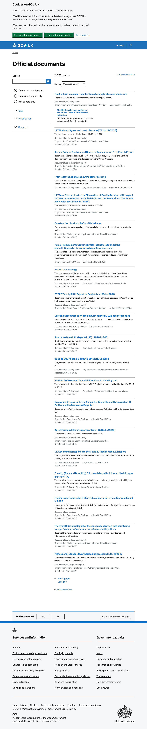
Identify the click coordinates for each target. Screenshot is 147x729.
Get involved (102, 687)
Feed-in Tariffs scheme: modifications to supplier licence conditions (90, 94)
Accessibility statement (53, 705)
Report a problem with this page (115, 616)
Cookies (34, 705)
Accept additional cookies (27, 35)
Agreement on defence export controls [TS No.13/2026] (84, 430)
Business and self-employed (26, 659)
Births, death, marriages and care (29, 653)
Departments (103, 647)
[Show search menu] (131, 45)
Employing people (63, 653)
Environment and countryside (69, 659)
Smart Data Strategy (65, 269)
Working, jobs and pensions (68, 687)
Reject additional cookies (59, 35)
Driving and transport (23, 687)
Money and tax (62, 670)
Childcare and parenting (25, 664)
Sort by (57, 84)
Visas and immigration (65, 681)
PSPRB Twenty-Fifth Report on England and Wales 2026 (84, 294)
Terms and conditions (90, 705)
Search (25, 75)
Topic (21, 110)
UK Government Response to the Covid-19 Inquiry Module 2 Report (90, 451)
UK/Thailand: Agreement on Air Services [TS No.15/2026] (85, 130)
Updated (22, 127)
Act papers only (27, 101)
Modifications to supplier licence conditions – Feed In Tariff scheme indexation (72, 112)
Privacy (24, 705)
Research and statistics (108, 664)
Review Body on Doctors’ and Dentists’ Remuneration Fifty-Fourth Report (94, 152)
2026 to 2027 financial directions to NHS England (81, 358)
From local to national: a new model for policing (80, 176)
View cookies (82, 35)
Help (15, 705)
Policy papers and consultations (113, 670)
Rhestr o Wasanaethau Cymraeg (29, 708)
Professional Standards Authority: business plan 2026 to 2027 (88, 553)
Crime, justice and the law (25, 676)
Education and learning (66, 647)
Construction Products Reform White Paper (77, 223)
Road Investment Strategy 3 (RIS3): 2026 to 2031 (81, 337)
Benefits (16, 647)
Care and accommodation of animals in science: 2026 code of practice (92, 315)
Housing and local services (68, 664)
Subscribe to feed (126, 75)
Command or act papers (31, 90)
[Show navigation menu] (120, 45)
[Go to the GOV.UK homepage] (22, 45)
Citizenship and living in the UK (28, 670)
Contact (72, 705)
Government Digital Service (62, 708)
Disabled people (21, 681)
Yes (45, 616)
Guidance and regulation (109, 659)
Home (15, 52)
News (99, 653)
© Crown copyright (125, 721)
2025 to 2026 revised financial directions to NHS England (85, 380)
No (61, 616)
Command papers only (30, 96)
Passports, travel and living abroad (72, 676)
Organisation (24, 118)
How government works (108, 681)
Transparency (103, 676)
